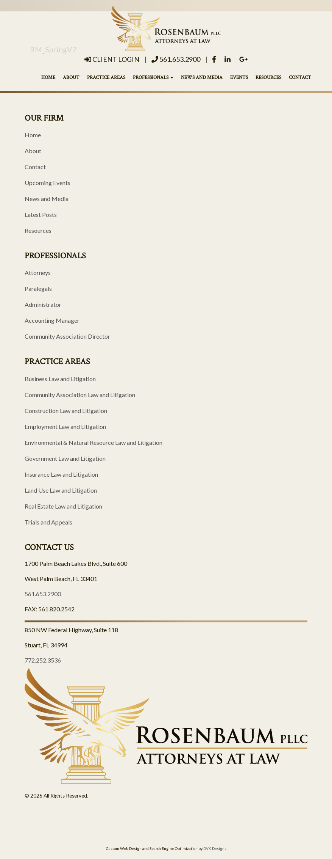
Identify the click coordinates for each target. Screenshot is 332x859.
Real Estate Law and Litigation (63, 506)
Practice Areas (106, 77)
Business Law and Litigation (60, 378)
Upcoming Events (47, 182)
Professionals (153, 77)
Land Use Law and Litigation (61, 490)
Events (239, 77)
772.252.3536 (43, 660)
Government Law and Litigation (65, 458)
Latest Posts (41, 214)
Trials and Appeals (48, 522)
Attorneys (38, 272)
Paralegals (38, 288)
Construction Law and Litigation (66, 410)
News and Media (202, 77)
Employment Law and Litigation (65, 426)
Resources (268, 77)
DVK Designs (214, 848)
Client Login (111, 59)
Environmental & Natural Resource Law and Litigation (93, 442)
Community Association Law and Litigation (80, 394)
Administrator (43, 304)
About (71, 77)
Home (48, 77)
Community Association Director (67, 336)
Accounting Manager (52, 320)
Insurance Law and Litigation (61, 474)
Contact (300, 77)
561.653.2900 (175, 59)
